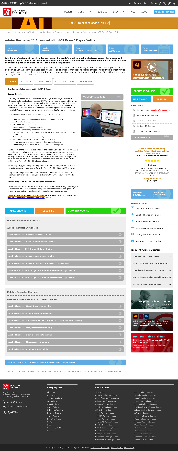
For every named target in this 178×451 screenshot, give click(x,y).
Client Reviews (53, 404)
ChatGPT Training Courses (105, 416)
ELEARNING (119, 11)
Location (43, 81)
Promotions (52, 401)
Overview (11, 81)
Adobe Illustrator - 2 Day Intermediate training (30, 335)
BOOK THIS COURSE (78, 211)
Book (145, 3)
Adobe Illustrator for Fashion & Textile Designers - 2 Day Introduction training (45, 320)
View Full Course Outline (95, 97)
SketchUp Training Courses (145, 395)
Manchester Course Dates (145, 437)
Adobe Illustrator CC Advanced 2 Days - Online (30, 249)
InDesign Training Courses (105, 434)
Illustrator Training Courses (105, 431)
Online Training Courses (143, 431)
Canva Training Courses (104, 413)
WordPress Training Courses (145, 401)
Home (129, 3)
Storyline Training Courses (144, 398)
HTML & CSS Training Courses (107, 428)
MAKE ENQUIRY (19, 211)
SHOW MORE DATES (143, 137)
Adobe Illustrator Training (25, 32)
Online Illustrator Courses (51, 32)
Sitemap (130, 447)
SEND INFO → (163, 99)
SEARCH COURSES (164, 12)
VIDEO (82, 11)
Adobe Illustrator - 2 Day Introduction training (30, 313)
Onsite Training (53, 416)
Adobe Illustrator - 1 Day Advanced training (28, 342)
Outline (26, 81)
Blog (49, 425)
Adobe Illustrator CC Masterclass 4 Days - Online (31, 256)
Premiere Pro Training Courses (107, 440)
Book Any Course (54, 419)
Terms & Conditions (100, 447)
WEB (134, 11)
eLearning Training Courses (145, 416)
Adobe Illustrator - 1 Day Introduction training (29, 306)
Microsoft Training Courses (145, 422)
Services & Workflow (55, 428)
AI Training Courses (141, 413)
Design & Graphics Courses (145, 419)
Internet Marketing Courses (145, 404)
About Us (51, 392)
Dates (64, 81)
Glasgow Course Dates (143, 440)
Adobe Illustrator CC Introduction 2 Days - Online (31, 242)
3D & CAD (103, 11)
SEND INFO (50, 211)
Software (51, 431)
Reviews (85, 81)
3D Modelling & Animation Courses (148, 407)
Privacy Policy (118, 447)
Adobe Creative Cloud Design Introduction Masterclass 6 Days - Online (42, 278)
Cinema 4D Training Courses (106, 422)
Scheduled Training (55, 410)
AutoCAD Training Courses (105, 404)
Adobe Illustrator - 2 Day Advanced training (28, 349)
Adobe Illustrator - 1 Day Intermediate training (30, 328)
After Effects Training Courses (107, 398)
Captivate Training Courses (106, 407)
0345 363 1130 (9, 3)
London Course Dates (143, 434)
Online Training (53, 407)
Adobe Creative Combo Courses (147, 410)
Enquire (137, 3)
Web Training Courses (143, 428)
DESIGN (69, 11)
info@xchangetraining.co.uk (33, 3)
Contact (154, 3)
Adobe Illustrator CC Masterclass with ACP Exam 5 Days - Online (38, 263)
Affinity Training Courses (104, 410)
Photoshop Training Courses (106, 437)
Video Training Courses (143, 425)
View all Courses (101, 392)
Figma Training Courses (143, 392)
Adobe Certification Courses (106, 395)
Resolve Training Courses (105, 425)
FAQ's (49, 422)
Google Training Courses (105, 419)
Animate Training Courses (105, 401)
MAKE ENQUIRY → (141, 99)
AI (92, 11)
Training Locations (54, 398)
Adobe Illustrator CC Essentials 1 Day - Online (29, 234)
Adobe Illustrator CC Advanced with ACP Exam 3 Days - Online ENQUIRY (42, 362)
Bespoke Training (54, 413)
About (145, 11)
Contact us (51, 395)
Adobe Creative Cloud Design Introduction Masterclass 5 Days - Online (41, 270)
